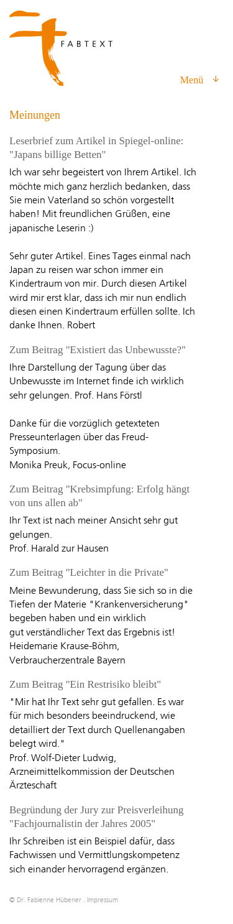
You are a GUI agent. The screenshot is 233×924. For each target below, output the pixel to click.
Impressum (102, 900)
